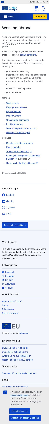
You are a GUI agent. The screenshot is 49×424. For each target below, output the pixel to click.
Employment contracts (16, 107)
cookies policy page (19, 395)
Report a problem (10, 313)
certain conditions (28, 55)
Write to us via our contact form (16, 356)
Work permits (12, 103)
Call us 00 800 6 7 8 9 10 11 (15, 348)
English (36, 8)
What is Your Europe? (12, 301)
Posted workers (13, 116)
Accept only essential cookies (25, 418)
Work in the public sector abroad (21, 128)
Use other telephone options (15, 352)
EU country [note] (11, 43)
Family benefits (13, 147)
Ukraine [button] (39, 16)
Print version (8, 309)
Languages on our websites (15, 387)
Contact (5, 305)
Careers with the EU (22, 163)
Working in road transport (18, 132)
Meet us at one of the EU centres (17, 360)
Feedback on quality (15, 225)
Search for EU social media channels (19, 373)
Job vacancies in (19, 151)
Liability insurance (14, 124)
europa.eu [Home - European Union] (23, 333)
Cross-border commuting (17, 120)
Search (43, 8)
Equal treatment (13, 111)
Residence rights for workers (19, 143)
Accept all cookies (19, 411)
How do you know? (38, 2)
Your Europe (9, 242)
